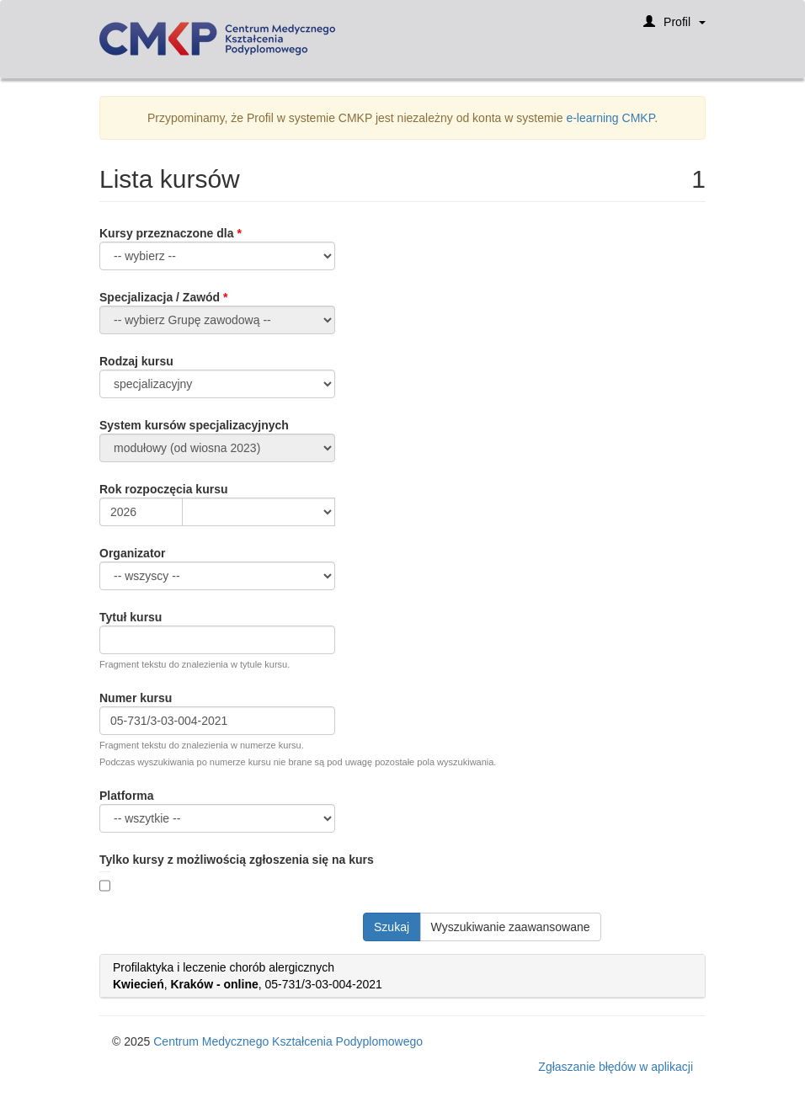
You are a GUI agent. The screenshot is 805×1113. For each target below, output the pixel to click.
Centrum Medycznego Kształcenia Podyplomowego (288, 1041)
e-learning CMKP (610, 118)
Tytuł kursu (130, 617)
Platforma (126, 795)
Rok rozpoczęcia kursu (163, 489)
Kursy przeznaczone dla (166, 233)
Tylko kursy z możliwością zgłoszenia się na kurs (236, 859)
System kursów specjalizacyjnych (194, 425)
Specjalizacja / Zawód (159, 297)
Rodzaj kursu (136, 361)
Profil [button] (674, 27)
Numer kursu (135, 698)
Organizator (132, 553)
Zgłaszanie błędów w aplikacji (615, 1066)
